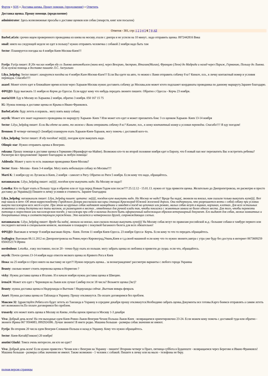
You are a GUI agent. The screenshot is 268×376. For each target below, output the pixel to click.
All (155, 30)
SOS (15, 6)
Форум (5, 6)
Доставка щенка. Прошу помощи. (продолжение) (53, 6)
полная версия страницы (17, 369)
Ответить (92, 6)
